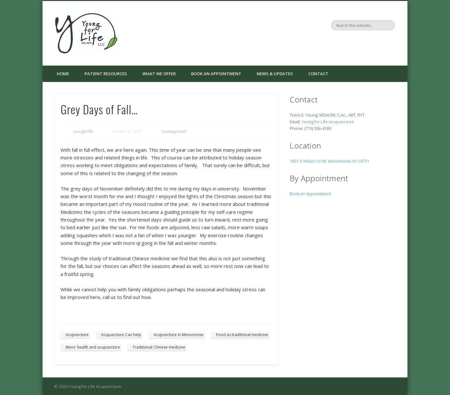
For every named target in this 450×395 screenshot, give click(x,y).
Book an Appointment (216, 74)
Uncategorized (173, 131)
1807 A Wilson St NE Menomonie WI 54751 (329, 161)
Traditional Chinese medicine (159, 347)
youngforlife (83, 131)
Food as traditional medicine (242, 334)
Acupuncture (77, 334)
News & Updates (275, 74)
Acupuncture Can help (121, 334)
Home (63, 74)
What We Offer (159, 74)
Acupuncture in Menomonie (179, 334)
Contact (318, 74)
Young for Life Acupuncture (327, 122)
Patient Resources (105, 74)
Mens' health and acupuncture (93, 347)
